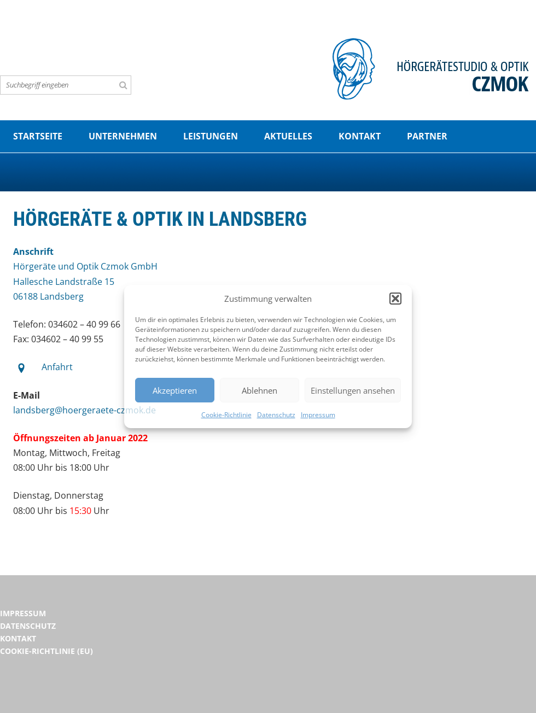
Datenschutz (276, 414)
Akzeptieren (175, 390)
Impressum (318, 414)
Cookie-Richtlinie (226, 414)
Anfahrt (57, 367)
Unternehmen (123, 136)
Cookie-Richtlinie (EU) (46, 651)
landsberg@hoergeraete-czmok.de (84, 410)
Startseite (37, 136)
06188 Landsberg (48, 296)
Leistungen (210, 136)
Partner (427, 136)
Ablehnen (259, 390)
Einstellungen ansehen (353, 390)
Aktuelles (288, 136)
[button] (395, 298)
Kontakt (360, 136)
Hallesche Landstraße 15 (63, 282)
